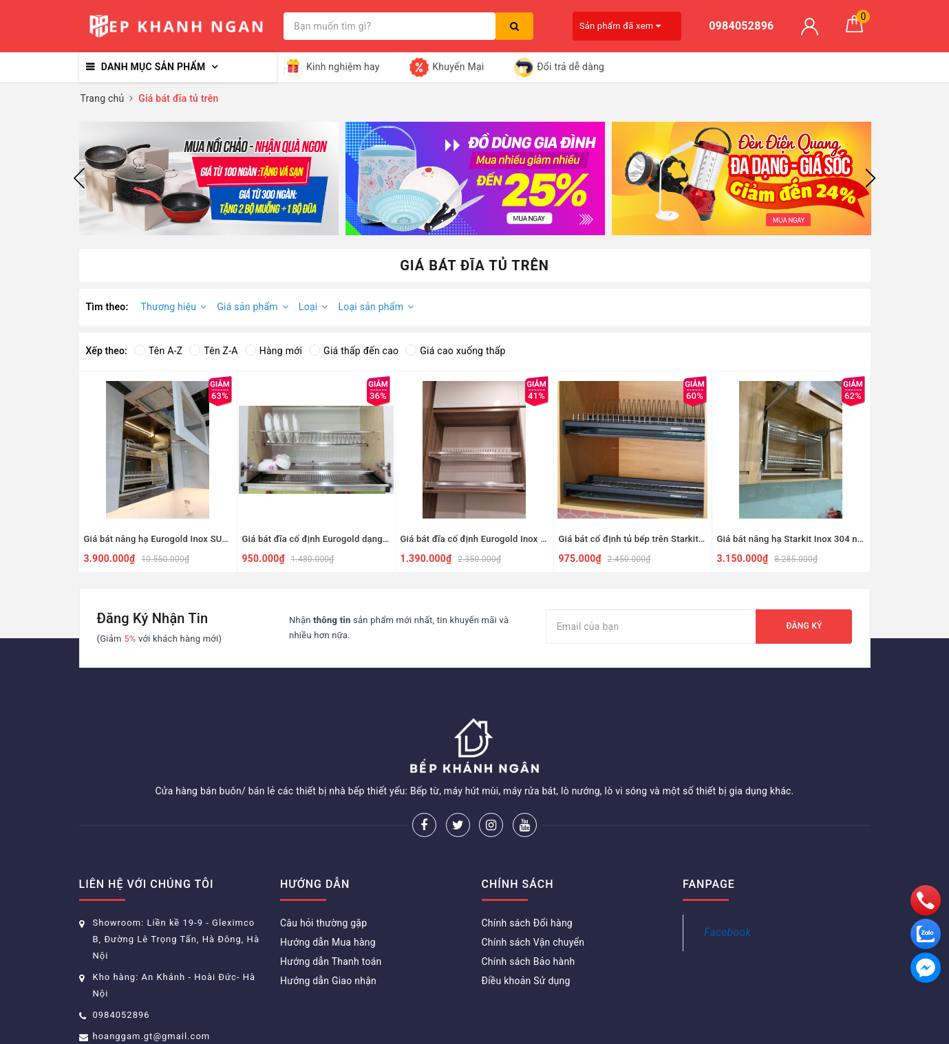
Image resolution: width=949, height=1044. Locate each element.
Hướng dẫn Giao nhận (328, 980)
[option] (209, 178)
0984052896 (121, 1015)
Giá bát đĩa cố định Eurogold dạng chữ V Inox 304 (316, 539)
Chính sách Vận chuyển (533, 942)
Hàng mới (273, 350)
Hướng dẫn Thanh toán (331, 961)
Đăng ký (804, 626)
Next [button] (870, 178)
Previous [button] (79, 178)
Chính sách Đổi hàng (527, 922)
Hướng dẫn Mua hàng (328, 942)
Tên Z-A (213, 350)
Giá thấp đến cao (353, 350)
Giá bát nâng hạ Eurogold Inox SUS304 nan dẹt (158, 539)
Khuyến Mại (446, 67)
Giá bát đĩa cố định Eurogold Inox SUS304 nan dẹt (474, 539)
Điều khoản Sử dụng (526, 980)
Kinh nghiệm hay (332, 67)
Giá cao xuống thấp (455, 350)
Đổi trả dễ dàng (559, 67)
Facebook (727, 932)
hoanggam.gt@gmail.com (152, 1036)
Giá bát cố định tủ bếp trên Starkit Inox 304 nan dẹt (633, 539)
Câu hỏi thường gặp (323, 922)
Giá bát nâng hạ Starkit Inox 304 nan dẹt (791, 539)
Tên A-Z (158, 350)
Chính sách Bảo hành (528, 961)
